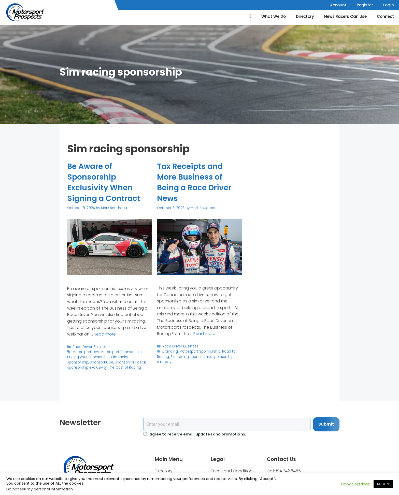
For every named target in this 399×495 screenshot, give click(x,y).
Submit (326, 424)
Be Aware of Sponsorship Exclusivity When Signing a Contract (103, 182)
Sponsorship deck (130, 362)
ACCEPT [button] (383, 484)
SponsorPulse (101, 362)
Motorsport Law (86, 352)
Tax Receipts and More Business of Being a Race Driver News (194, 182)
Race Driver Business (90, 346)
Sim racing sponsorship (190, 356)
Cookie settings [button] (355, 484)
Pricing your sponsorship (88, 357)
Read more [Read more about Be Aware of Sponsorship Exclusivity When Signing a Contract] (105, 334)
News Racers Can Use (345, 16)
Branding (170, 351)
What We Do (273, 16)
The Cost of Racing (124, 367)
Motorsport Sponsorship (121, 352)
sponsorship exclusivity (87, 367)
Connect (385, 16)
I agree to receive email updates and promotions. (195, 434)
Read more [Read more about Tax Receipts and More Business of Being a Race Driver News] (204, 334)
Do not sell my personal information (39, 489)
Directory (305, 16)
